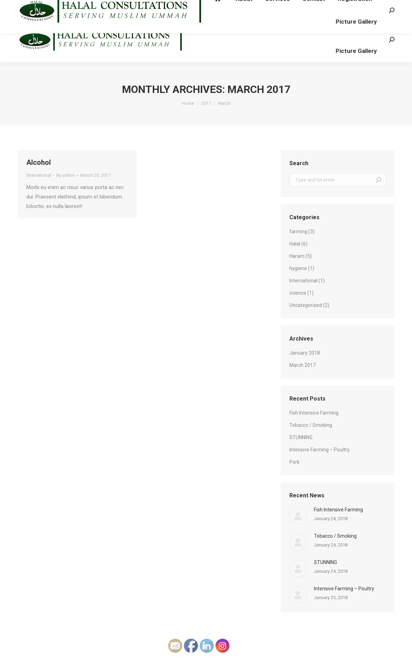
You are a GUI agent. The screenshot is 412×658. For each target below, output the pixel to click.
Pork (294, 462)
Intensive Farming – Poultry (319, 449)
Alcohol (38, 162)
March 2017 (302, 365)
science (297, 293)
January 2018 (304, 353)
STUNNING (301, 437)
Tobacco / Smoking (310, 425)
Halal (294, 244)
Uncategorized (305, 305)
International (38, 175)
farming (298, 231)
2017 (206, 103)
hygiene (298, 268)
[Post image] (298, 516)
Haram (296, 256)
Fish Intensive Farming (313, 413)
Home (188, 103)
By (65, 175)
